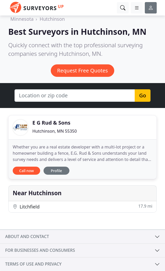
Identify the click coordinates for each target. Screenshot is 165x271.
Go (142, 95)
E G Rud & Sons (51, 122)
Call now (26, 170)
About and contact (27, 236)
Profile (56, 170)
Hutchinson (52, 19)
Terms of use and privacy (33, 264)
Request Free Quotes (82, 70)
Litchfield (82, 206)
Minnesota (21, 19)
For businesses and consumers (40, 250)
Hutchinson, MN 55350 (54, 131)
